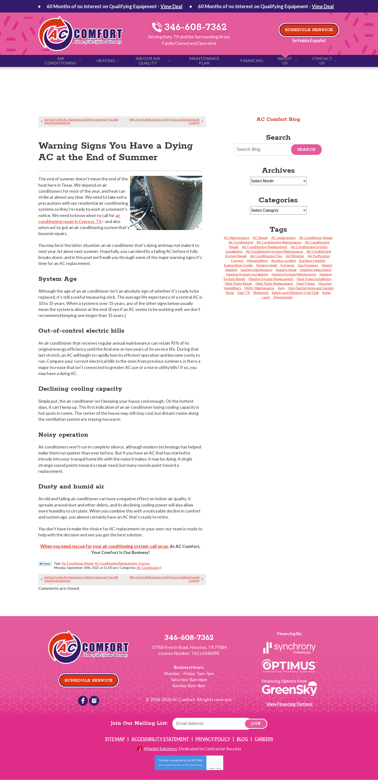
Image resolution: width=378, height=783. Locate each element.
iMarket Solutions (160, 752)
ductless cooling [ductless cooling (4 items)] (283, 260)
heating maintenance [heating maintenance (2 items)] (256, 270)
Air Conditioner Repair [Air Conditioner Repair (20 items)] (316, 238)
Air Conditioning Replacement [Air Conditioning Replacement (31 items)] (264, 247)
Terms (218, 771)
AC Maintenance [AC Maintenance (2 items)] (236, 238)
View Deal (112, 6)
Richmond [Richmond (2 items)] (260, 292)
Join (256, 727)
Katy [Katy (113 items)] (281, 288)
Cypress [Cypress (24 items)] (237, 260)
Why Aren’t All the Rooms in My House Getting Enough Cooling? (164, 121)
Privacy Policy (175, 768)
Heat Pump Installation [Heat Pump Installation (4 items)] (314, 279)
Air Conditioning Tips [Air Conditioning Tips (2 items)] (266, 256)
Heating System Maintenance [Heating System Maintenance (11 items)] (294, 274)
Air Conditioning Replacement (116, 566)
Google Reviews (94, 704)
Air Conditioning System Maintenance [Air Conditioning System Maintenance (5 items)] (274, 251)
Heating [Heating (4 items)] (231, 270)
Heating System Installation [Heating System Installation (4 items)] (247, 274)
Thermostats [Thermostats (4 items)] (283, 297)
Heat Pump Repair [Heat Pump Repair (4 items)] (238, 283)
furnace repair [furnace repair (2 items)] (266, 265)
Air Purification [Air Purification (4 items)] (319, 256)
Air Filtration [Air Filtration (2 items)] (295, 256)
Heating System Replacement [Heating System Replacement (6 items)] (271, 279)
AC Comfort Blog (278, 119)
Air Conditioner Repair (77, 566)
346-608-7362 (189, 28)
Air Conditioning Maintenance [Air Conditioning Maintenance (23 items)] (279, 242)
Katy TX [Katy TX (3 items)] (243, 292)
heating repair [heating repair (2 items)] (286, 270)
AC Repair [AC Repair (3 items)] (260, 238)
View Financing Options (289, 707)
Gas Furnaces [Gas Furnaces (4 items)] (308, 265)
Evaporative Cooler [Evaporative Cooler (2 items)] (238, 265)
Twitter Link (45, 566)
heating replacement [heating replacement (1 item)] (315, 270)
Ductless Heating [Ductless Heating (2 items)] (312, 260)
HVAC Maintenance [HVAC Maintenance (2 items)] (259, 288)
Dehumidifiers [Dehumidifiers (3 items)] (257, 260)
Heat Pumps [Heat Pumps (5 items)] (306, 283)
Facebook (83, 704)
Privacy (211, 771)
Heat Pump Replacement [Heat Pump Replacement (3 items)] (274, 283)
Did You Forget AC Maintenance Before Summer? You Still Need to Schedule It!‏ (81, 121)
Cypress (144, 566)
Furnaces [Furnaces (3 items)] (287, 265)
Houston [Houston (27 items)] (325, 283)
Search (306, 149)
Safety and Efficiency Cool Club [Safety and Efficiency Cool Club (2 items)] (295, 292)
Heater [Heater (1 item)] (327, 265)
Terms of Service (191, 768)
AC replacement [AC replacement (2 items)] (283, 238)
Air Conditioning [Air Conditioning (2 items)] (241, 242)
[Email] (212, 727)
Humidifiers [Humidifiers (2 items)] (232, 288)
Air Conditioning (148, 571)
